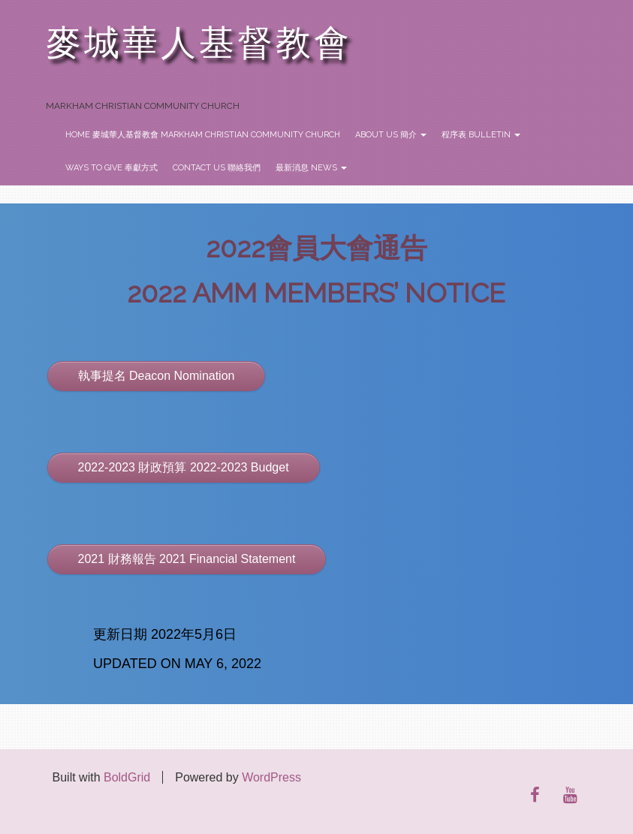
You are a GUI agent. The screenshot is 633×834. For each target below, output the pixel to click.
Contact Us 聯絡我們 (217, 168)
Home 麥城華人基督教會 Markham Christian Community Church (202, 135)
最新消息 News (311, 168)
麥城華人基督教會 (199, 43)
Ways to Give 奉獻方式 (111, 168)
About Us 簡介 (391, 135)
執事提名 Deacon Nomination (156, 375)
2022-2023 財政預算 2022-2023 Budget (183, 467)
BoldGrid (127, 777)
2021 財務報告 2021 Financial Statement (187, 558)
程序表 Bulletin (481, 135)
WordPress (271, 777)
